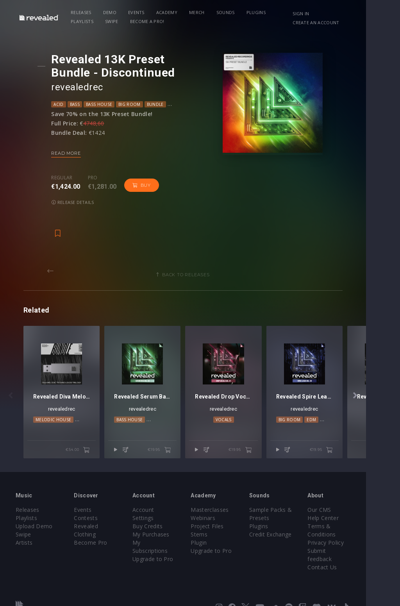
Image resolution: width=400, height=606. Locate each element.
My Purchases (162, 508)
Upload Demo (34, 508)
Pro (95, 178)
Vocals (245, 411)
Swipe (81, 21)
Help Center (351, 500)
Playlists (292, 12)
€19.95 (176, 431)
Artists (24, 525)
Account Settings (166, 492)
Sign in (328, 13)
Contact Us (350, 541)
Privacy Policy (354, 525)
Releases (85, 12)
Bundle (158, 104)
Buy (144, 185)
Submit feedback (358, 533)
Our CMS (347, 492)
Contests (92, 500)
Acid (61, 104)
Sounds (229, 12)
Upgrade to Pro (164, 525)
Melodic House (53, 411)
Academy (170, 12)
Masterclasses (227, 492)
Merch (201, 12)
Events (140, 12)
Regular (64, 178)
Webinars (220, 500)
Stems (216, 516)
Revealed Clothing (103, 508)
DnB (210, 104)
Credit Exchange (293, 516)
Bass (77, 104)
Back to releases (203, 257)
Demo (113, 12)
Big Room (132, 104)
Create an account (343, 22)
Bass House (102, 104)
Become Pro (96, 516)
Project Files (224, 508)
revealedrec (80, 87)
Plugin (216, 525)
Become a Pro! (117, 21)
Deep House (186, 104)
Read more (69, 153)
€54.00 (86, 431)
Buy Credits (159, 500)
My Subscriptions (166, 516)
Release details (185, 185)
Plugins (260, 12)
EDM (337, 411)
